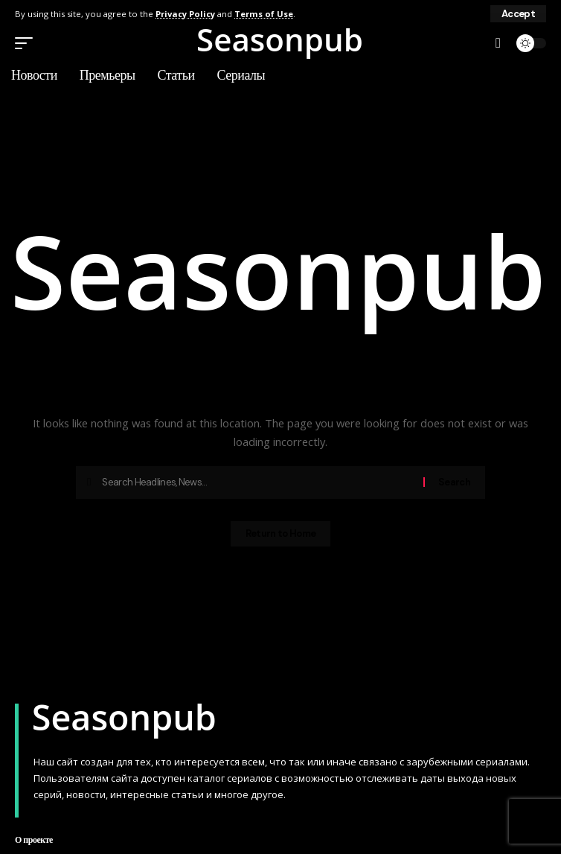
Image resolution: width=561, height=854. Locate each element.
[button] (518, 13)
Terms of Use (263, 13)
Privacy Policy (185, 13)
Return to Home (280, 533)
